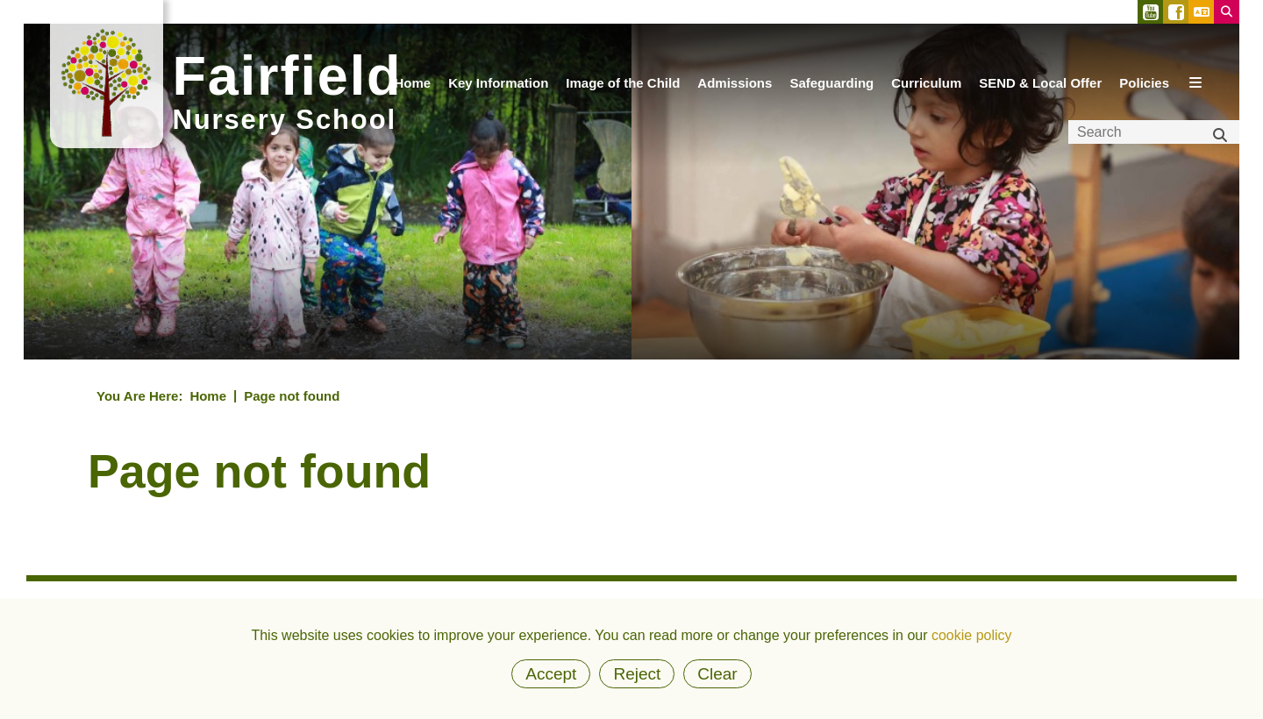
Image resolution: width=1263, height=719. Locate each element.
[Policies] (1144, 92)
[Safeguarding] (831, 92)
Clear (717, 674)
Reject (636, 674)
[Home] (412, 92)
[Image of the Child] (623, 92)
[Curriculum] (926, 92)
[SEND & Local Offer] (1040, 92)
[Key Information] (498, 92)
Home (207, 395)
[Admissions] (735, 92)
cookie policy (971, 635)
